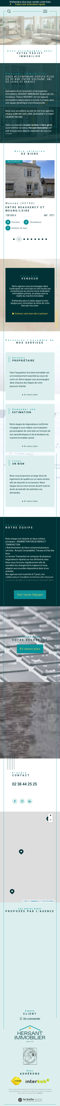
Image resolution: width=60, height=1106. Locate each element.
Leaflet (25, 895)
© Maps (34, 895)
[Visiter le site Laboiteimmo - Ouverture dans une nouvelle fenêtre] (30, 1097)
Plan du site (26, 1085)
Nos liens (21, 1087)
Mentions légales (38, 1085)
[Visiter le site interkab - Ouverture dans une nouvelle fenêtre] (37, 1075)
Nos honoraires (14, 1085)
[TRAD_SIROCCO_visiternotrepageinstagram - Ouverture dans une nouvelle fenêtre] (22, 802)
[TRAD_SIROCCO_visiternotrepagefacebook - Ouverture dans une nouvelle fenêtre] (15, 802)
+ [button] (51, 810)
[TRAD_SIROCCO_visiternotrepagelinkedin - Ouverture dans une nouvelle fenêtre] (29, 802)
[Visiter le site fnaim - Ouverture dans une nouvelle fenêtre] (16, 1075)
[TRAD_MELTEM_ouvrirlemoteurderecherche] (9, 11)
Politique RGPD (31, 1087)
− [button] (51, 814)
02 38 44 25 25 (24, 785)
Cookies (39, 1087)
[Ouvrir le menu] (45, 11)
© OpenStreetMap (47, 895)
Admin (48, 1085)
